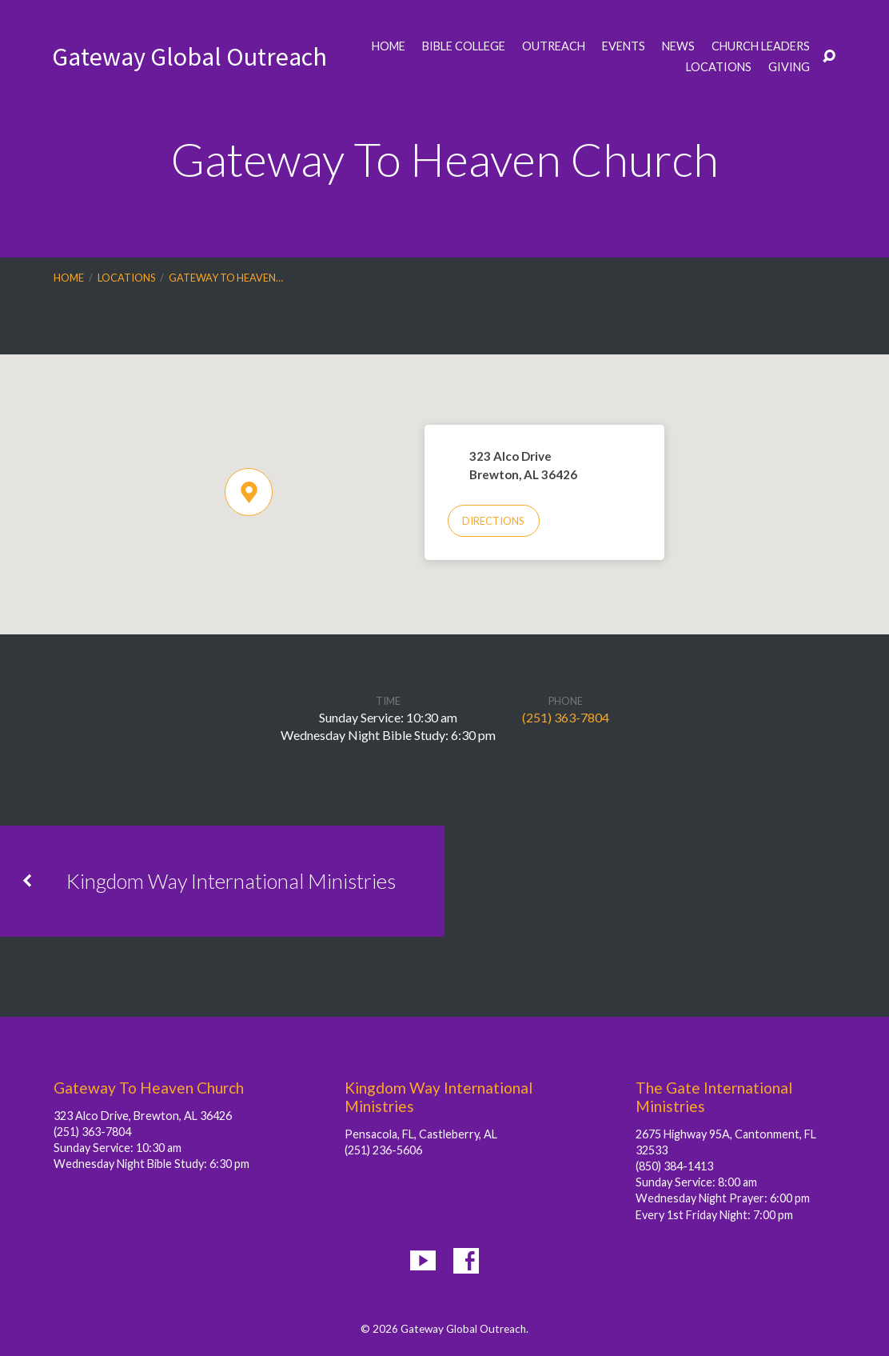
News (678, 46)
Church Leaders (761, 46)
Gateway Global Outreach (189, 57)
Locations (718, 67)
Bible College (463, 46)
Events (623, 46)
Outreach (553, 46)
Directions (493, 520)
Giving (789, 67)
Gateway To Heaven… (226, 277)
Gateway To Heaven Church (149, 1087)
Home (388, 46)
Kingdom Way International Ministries (231, 881)
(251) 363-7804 (565, 717)
